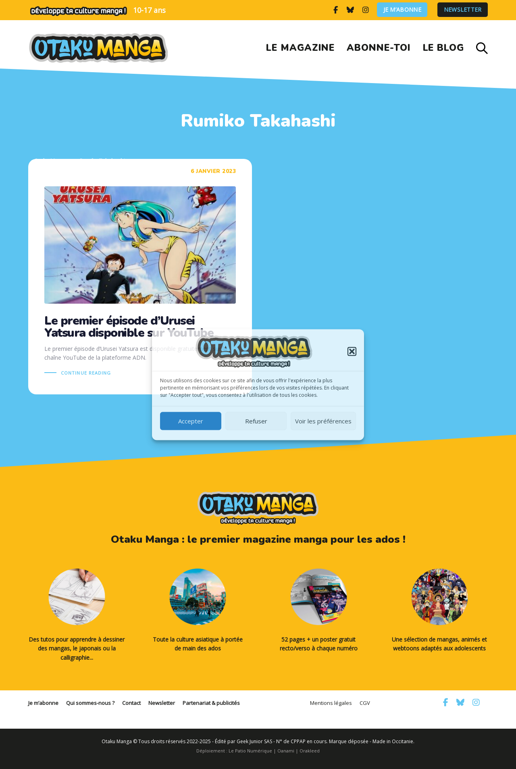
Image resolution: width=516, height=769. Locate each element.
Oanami (285, 751)
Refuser (256, 421)
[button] (352, 351)
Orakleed (310, 751)
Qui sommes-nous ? (90, 702)
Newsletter (463, 10)
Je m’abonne (402, 10)
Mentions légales (331, 702)
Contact (131, 702)
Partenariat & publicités (211, 702)
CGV (365, 702)
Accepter (190, 421)
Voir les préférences (323, 421)
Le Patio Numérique (250, 751)
